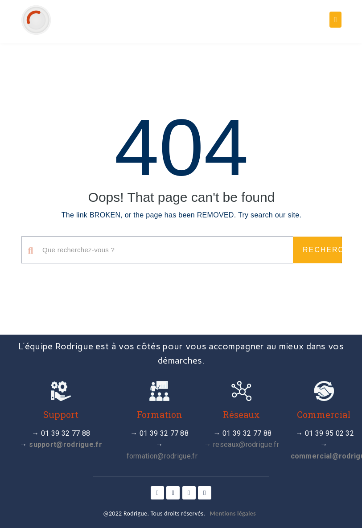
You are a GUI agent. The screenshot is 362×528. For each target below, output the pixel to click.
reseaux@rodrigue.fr (246, 444)
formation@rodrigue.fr (162, 456)
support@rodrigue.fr (65, 444)
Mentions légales (233, 513)
